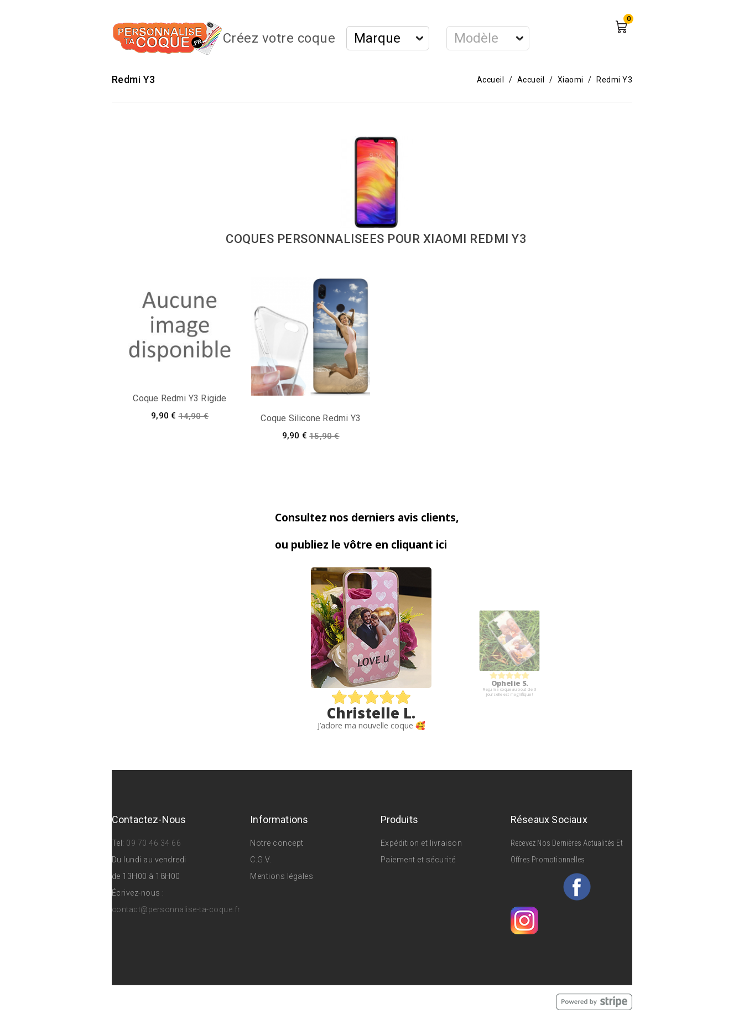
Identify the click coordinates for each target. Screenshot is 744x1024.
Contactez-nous (149, 819)
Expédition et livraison (421, 843)
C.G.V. (260, 859)
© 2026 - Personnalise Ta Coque (173, 1001)
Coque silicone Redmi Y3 (311, 418)
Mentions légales (281, 876)
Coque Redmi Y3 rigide (179, 398)
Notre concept (277, 843)
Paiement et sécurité (418, 859)
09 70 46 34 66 (153, 843)
